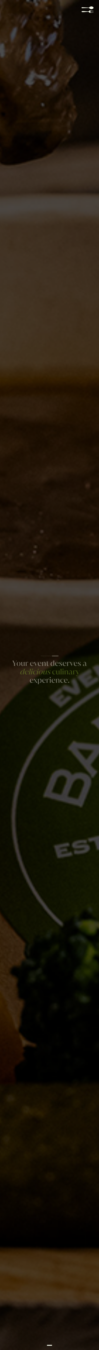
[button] (49, 1345)
